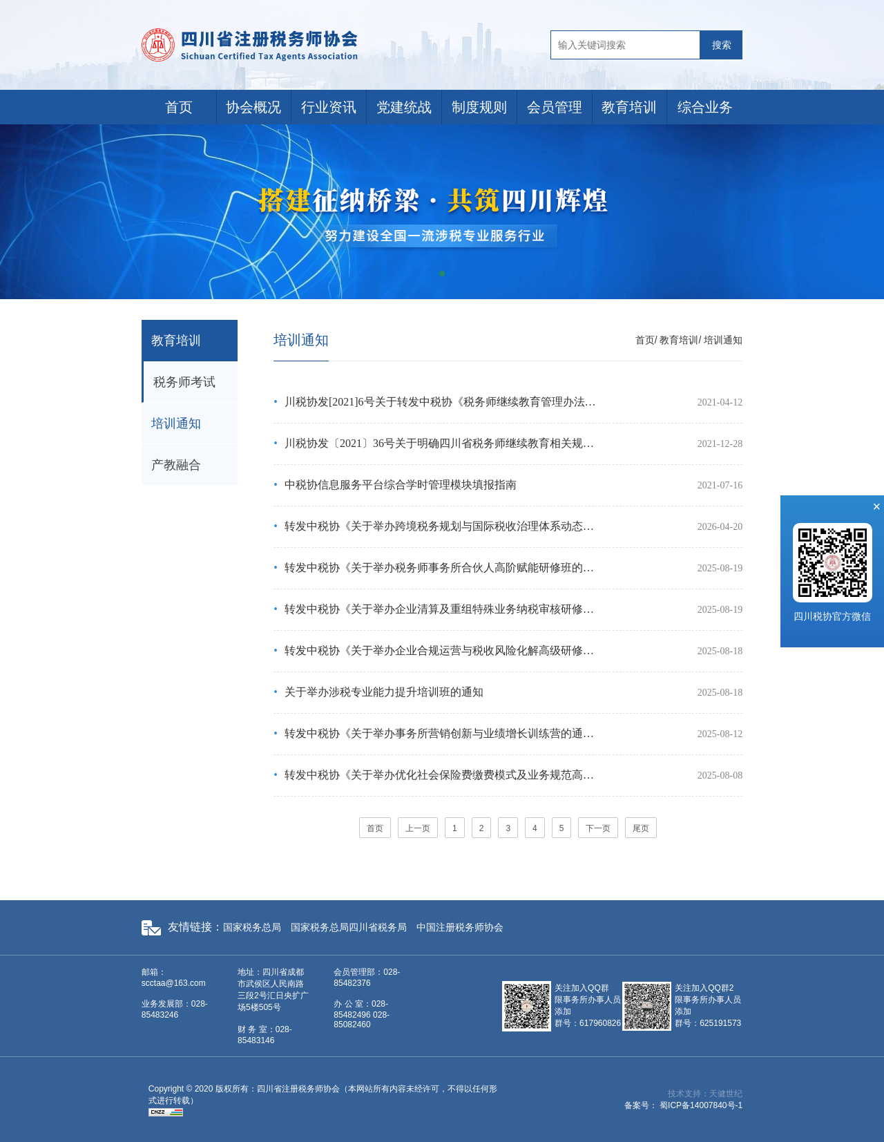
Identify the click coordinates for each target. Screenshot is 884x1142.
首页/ (646, 339)
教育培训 (629, 107)
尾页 (641, 828)
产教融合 (176, 465)
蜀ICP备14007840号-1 (701, 1105)
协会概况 (253, 107)
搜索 (721, 44)
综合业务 (705, 107)
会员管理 (554, 107)
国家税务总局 (252, 927)
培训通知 (176, 423)
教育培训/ (680, 339)
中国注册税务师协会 (459, 927)
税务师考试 (184, 382)
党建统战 (404, 107)
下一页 (598, 828)
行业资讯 (328, 107)
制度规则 (479, 107)
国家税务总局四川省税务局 (349, 927)
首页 (179, 107)
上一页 (417, 828)
